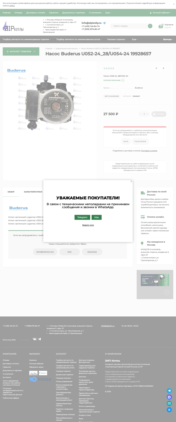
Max (96, 217)
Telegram (82, 217)
